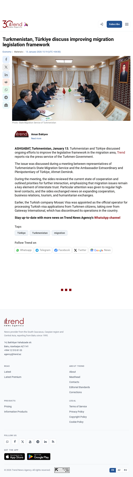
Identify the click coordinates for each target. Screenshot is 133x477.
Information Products (15, 411)
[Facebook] (15, 442)
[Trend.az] (15, 24)
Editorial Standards (79, 387)
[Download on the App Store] (14, 456)
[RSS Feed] (53, 442)
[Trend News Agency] (14, 322)
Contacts (74, 382)
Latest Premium (12, 377)
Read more (36, 138)
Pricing (8, 406)
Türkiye (21, 233)
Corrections (75, 392)
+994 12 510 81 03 (13, 350)
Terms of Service (78, 406)
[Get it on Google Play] (38, 456)
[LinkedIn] (45, 442)
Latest (7, 371)
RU (125, 470)
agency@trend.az (12, 354)
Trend (121, 152)
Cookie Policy (76, 421)
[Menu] (126, 24)
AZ (119, 470)
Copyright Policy (78, 416)
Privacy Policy (76, 411)
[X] (22, 442)
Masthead (74, 377)
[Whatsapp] (7, 442)
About (72, 371)
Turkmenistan (40, 233)
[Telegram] (38, 442)
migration (59, 233)
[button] (6, 59)
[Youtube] (30, 442)
